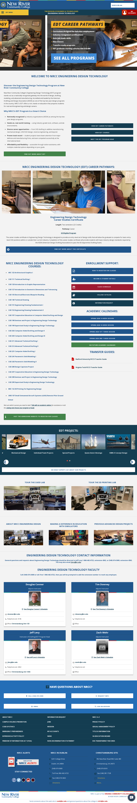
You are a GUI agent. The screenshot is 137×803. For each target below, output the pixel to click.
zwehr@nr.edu (80, 662)
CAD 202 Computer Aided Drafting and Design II (26, 331)
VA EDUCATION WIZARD (101, 736)
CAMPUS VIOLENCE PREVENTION (14, 722)
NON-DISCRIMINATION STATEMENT (60, 741)
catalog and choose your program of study (20, 408)
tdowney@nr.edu (81, 614)
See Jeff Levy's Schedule (35, 657)
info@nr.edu (103, 801)
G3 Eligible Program (68, 233)
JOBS (49, 722)
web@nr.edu (62, 801)
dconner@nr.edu (14, 614)
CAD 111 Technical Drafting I (19, 279)
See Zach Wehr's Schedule (102, 657)
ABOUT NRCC (7, 717)
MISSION (50, 727)
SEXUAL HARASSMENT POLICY (103, 727)
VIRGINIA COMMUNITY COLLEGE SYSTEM (120, 794)
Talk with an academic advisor (41, 405)
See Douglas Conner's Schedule (35, 609)
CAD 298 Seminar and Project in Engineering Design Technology (32, 377)
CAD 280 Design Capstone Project (21, 367)
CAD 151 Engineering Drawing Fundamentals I (25, 305)
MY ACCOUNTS (53, 731)
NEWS (49, 736)
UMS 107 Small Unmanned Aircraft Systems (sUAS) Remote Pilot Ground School (35, 398)
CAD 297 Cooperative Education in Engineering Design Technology (33, 372)
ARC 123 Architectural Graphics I (20, 273)
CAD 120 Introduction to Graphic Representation (26, 284)
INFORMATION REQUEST (56, 717)
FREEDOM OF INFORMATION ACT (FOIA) (17, 741)
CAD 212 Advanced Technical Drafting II (23, 346)
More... (99, 783)
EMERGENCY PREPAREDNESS (12, 731)
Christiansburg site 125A (21, 672)
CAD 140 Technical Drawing (18, 300)
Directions (56, 783)
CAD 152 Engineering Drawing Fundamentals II (26, 310)
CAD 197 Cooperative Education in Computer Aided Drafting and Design (35, 315)
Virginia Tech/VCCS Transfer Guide (89, 367)
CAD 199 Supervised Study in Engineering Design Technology (31, 326)
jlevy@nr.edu (76, 562)
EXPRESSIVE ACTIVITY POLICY (13, 736)
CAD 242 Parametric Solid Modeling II (22, 362)
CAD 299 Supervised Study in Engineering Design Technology (31, 382)
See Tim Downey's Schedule (102, 609)
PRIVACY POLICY (98, 722)
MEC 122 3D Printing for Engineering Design (24, 389)
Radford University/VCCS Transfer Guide (91, 359)
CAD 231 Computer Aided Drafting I (21, 351)
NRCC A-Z (96, 717)
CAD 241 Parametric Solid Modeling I (22, 356)
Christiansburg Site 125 (20, 624)
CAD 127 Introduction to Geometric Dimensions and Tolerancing (32, 290)
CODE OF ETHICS (8, 727)
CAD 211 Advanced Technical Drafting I (23, 341)
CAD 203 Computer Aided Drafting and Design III (26, 336)
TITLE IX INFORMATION (101, 731)
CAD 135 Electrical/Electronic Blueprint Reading (26, 295)
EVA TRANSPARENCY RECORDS (103, 741)
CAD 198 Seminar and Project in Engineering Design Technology (32, 320)
